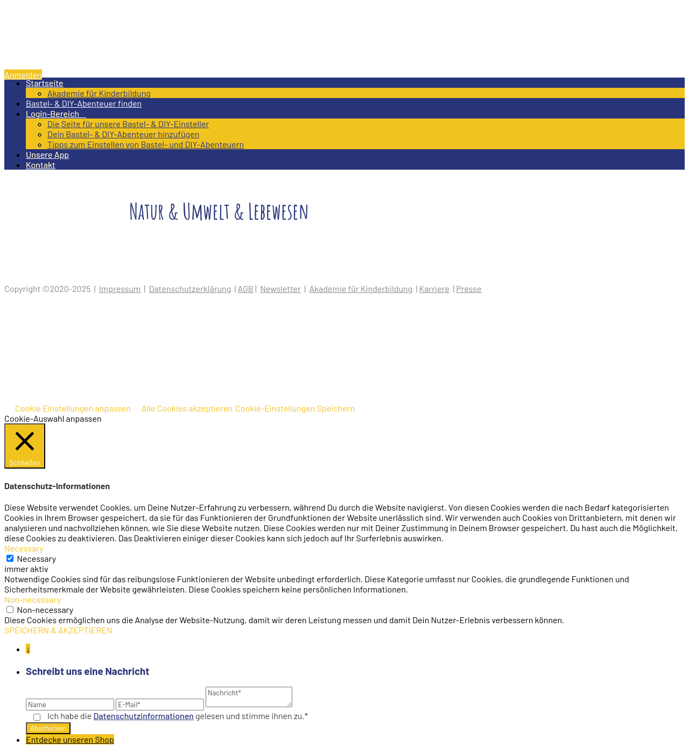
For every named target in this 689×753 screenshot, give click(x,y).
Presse (468, 288)
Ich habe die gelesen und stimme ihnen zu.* (177, 715)
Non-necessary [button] (32, 599)
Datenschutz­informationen (144, 715)
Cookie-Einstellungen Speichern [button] (295, 408)
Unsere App (47, 154)
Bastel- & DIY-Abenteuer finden (84, 103)
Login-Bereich (56, 113)
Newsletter (280, 288)
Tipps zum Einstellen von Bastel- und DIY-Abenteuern (145, 144)
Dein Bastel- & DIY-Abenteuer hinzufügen (123, 134)
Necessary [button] (24, 548)
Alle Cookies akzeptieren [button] (187, 408)
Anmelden (23, 74)
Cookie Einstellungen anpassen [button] (73, 408)
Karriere (434, 288)
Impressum (119, 288)
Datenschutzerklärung (190, 288)
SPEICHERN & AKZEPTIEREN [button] (58, 630)
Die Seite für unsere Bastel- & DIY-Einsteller (128, 123)
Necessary (36, 558)
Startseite (45, 83)
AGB (246, 288)
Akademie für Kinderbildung (99, 93)
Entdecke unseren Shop (70, 739)
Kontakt (40, 164)
